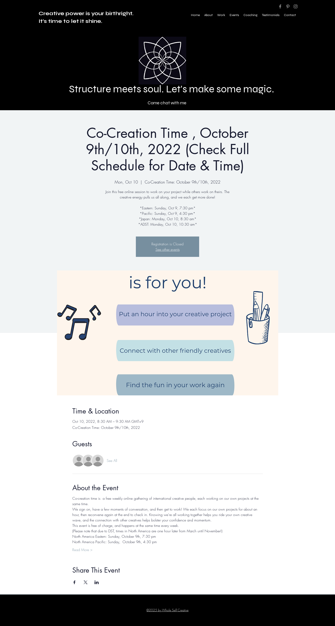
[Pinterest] (287, 6)
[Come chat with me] (167, 102)
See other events (168, 249)
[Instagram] (295, 6)
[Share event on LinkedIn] (96, 582)
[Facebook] (280, 6)
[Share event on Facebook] (74, 582)
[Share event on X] (85, 582)
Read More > (82, 549)
